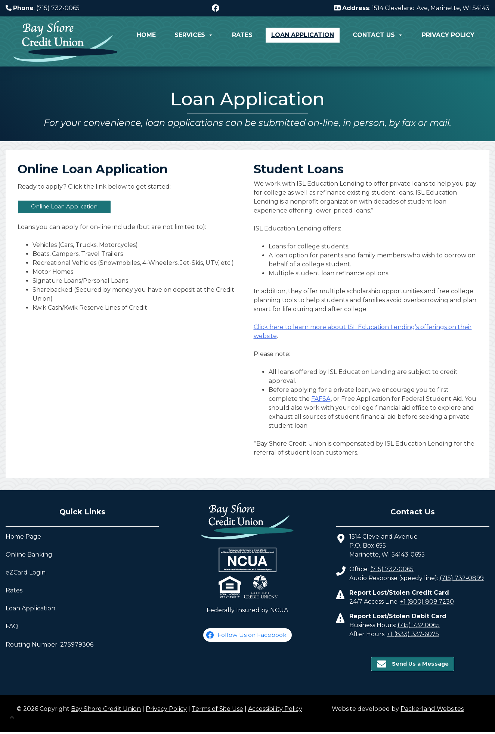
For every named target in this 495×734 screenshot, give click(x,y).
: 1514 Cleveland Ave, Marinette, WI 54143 (411, 8)
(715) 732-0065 (392, 569)
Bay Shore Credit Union (106, 708)
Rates (242, 34)
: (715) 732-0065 (43, 8)
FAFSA (321, 398)
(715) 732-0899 (462, 578)
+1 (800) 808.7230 (427, 601)
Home (146, 34)
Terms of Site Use (217, 708)
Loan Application (302, 34)
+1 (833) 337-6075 (413, 634)
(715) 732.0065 (418, 625)
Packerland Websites (432, 708)
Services (193, 35)
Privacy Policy (448, 34)
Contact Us (378, 35)
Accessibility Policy (275, 708)
